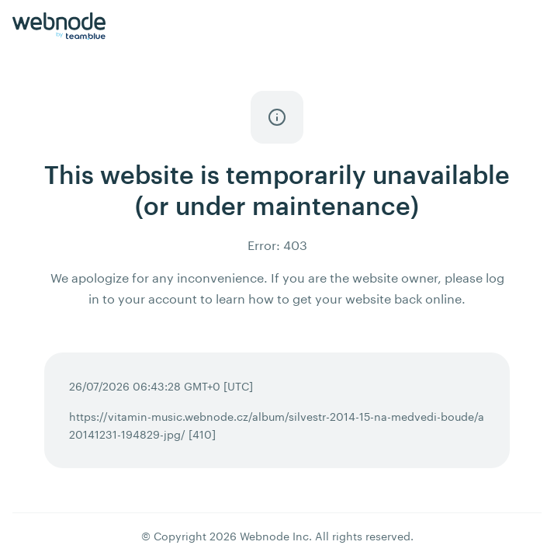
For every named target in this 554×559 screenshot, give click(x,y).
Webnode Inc (274, 536)
